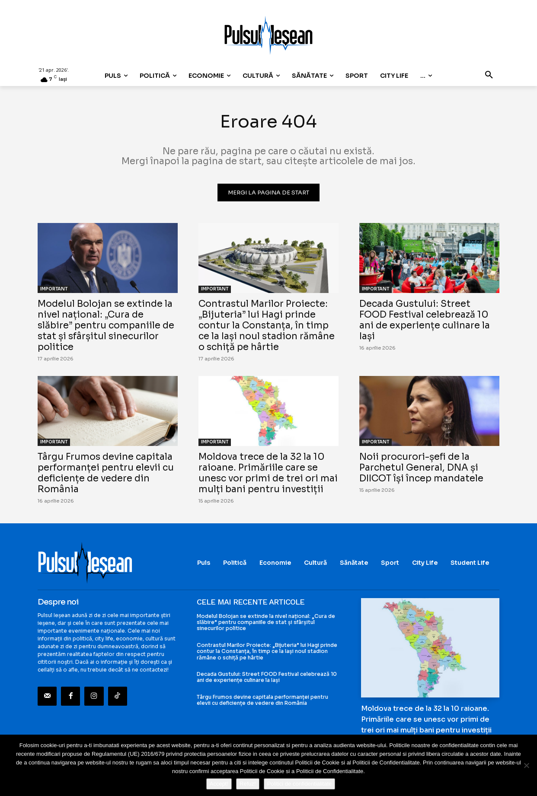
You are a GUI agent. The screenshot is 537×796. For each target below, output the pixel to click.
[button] (489, 75)
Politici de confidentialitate (299, 783)
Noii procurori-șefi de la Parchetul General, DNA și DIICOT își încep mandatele (421, 467)
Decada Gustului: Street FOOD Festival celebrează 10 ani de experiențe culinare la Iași (424, 320)
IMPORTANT (53, 289)
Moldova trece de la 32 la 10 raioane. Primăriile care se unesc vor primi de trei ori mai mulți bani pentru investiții (268, 473)
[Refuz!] (526, 765)
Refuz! (248, 783)
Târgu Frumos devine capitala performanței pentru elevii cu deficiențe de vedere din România (106, 473)
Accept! (219, 783)
